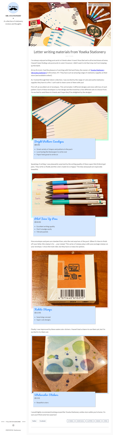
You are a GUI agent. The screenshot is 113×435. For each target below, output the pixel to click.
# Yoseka (70, 421)
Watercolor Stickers (46, 394)
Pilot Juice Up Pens (46, 218)
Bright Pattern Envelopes (49, 141)
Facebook (42, 421)
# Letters (90, 421)
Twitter (34, 421)
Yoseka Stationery (97, 70)
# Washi (98, 421)
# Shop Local (80, 421)
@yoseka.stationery (39, 73)
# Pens (105, 421)
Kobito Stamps (43, 309)
